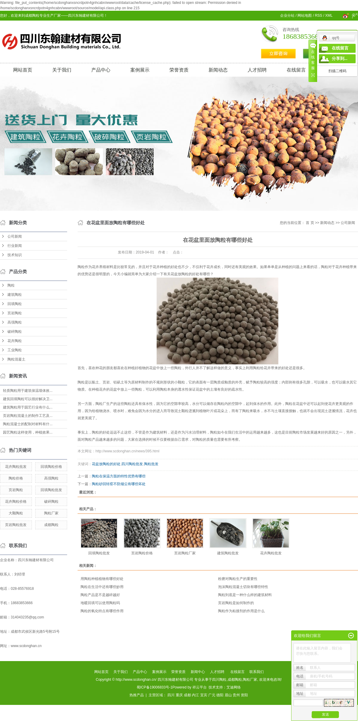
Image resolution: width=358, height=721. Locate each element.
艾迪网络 (233, 687)
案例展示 (139, 69)
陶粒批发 (151, 464)
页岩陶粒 (14, 313)
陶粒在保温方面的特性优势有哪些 (119, 476)
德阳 (219, 695)
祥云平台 (199, 687)
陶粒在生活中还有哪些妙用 (102, 587)
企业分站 (287, 15)
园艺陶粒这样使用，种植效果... (28, 432)
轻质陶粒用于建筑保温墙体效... (28, 391)
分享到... (340, 58)
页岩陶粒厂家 (185, 553)
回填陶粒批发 (51, 490)
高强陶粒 (14, 322)
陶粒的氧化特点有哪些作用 (102, 611)
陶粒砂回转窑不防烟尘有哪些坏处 (119, 484)
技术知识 (14, 255)
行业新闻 (14, 246)
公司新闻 (14, 236)
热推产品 (136, 695)
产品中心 (100, 69)
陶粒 (11, 285)
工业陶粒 (14, 350)
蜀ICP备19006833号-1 (154, 687)
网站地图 (304, 15)
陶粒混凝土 (16, 359)
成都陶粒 (51, 525)
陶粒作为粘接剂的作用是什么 (241, 611)
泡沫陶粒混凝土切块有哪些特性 (243, 587)
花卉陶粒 (14, 341)
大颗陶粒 (16, 513)
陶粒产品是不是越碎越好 (100, 595)
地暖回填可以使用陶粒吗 (100, 603)
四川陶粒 (219, 679)
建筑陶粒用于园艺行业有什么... (28, 407)
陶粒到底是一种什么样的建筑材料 (245, 595)
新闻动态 (218, 69)
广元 (211, 695)
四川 (171, 695)
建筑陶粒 (14, 295)
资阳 (244, 695)
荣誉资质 (179, 69)
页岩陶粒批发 (16, 525)
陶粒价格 (16, 478)
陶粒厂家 (51, 513)
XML (328, 15)
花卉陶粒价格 (16, 501)
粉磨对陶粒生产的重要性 (237, 579)
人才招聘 (257, 69)
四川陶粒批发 (132, 464)
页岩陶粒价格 (142, 553)
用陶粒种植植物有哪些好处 (102, 579)
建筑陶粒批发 (228, 553)
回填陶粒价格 (51, 467)
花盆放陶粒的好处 (106, 464)
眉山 (228, 695)
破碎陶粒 (14, 331)
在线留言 (296, 69)
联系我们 (256, 672)
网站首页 (22, 69)
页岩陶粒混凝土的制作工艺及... (28, 416)
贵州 (236, 695)
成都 (187, 695)
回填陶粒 (14, 304)
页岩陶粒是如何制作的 (236, 603)
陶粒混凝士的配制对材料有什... (28, 424)
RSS (318, 15)
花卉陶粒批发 (16, 467)
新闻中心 (198, 672)
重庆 (179, 695)
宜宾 (203, 695)
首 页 (310, 223)
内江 (195, 695)
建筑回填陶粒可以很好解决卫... (28, 399)
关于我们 (61, 69)
